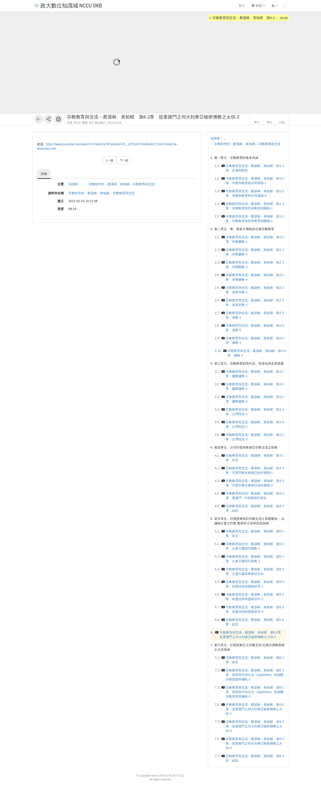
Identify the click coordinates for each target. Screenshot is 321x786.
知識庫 (73, 184)
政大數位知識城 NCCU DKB (68, 5)
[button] (274, 5)
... (83, 184)
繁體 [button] (258, 5)
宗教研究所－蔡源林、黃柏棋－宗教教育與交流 (122, 184)
